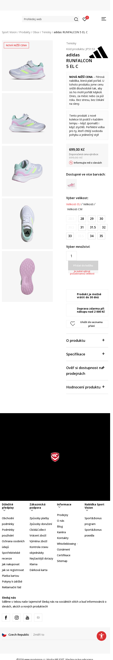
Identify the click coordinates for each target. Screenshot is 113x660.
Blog (60, 526)
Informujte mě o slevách (88, 162)
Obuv (36, 32)
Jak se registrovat (13, 570)
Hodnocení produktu (85, 386)
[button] (50, 19)
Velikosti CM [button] (74, 209)
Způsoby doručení (41, 524)
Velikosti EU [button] (73, 204)
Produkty (24, 32)
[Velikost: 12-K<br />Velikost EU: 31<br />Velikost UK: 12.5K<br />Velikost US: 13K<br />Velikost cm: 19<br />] (82, 227)
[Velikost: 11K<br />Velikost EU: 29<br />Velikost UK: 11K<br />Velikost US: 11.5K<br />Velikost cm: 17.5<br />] (92, 218)
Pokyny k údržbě (12, 581)
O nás (60, 520)
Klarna (33, 564)
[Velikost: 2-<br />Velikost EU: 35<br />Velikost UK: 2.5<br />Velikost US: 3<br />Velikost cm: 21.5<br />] (101, 236)
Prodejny (62, 515)
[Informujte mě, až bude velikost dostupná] (71, 218)
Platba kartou (10, 576)
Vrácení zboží (38, 535)
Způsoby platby (39, 518)
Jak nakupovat (11, 564)
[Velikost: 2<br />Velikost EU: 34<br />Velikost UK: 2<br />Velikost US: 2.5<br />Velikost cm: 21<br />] (92, 236)
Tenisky (46, 32)
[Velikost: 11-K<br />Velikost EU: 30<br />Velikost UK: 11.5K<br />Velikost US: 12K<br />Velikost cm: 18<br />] (101, 218)
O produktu (85, 340)
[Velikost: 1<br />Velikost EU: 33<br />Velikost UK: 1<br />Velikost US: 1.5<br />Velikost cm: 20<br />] (70, 236)
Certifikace (63, 555)
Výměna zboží (38, 541)
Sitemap (62, 561)
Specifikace (85, 353)
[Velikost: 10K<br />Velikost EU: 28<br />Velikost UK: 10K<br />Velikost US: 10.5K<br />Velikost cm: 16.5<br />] (82, 218)
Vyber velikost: (77, 198)
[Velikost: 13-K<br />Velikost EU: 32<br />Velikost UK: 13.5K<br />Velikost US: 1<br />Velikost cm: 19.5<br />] (104, 227)
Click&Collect (38, 529)
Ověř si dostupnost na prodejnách (85, 370)
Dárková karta (38, 570)
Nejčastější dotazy (41, 558)
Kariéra (61, 532)
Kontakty (62, 538)
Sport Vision (9, 32)
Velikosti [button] (88, 204)
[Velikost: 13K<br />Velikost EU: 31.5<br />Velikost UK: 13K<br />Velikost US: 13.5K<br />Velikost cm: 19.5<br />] (93, 227)
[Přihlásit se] (84, 19)
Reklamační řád (11, 587)
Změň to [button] (38, 634)
